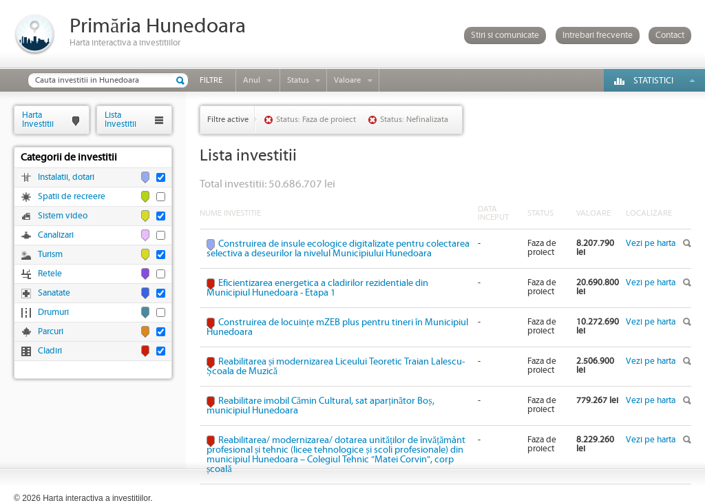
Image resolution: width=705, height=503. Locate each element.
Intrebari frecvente (597, 35)
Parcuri (50, 332)
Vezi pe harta (650, 243)
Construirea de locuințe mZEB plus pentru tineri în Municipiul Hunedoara (337, 327)
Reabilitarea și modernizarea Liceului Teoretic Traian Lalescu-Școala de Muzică (336, 366)
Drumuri (53, 312)
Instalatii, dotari (66, 177)
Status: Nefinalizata (414, 119)
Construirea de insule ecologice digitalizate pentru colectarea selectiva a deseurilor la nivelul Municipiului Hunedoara (338, 248)
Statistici (653, 81)
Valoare (347, 80)
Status (298, 80)
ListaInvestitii (120, 119)
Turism (50, 254)
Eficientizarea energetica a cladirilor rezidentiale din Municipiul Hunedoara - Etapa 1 (317, 288)
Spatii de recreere (71, 197)
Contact (669, 35)
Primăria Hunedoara (158, 26)
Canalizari (56, 235)
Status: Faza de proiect (316, 119)
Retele (50, 274)
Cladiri (50, 351)
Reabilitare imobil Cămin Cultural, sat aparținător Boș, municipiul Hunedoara (320, 405)
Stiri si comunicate (505, 35)
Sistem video (62, 216)
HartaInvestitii (38, 119)
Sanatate (54, 293)
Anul (251, 80)
